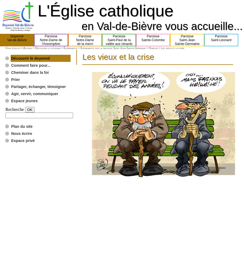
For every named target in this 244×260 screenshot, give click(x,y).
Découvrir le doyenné (48, 48)
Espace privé (23, 140)
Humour (153, 48)
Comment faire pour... (30, 65)
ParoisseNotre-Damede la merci (85, 40)
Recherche (14, 109)
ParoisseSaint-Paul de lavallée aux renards (119, 40)
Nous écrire (21, 133)
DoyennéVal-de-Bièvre (17, 40)
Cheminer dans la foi (30, 72)
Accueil (27, 48)
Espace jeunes (24, 101)
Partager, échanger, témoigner (38, 86)
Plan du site (22, 126)
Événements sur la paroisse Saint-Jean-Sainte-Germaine (113, 48)
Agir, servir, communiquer (34, 94)
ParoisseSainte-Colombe (153, 40)
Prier (15, 79)
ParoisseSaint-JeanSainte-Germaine (187, 40)
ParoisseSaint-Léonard (221, 40)
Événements (70, 48)
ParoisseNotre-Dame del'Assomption (51, 40)
